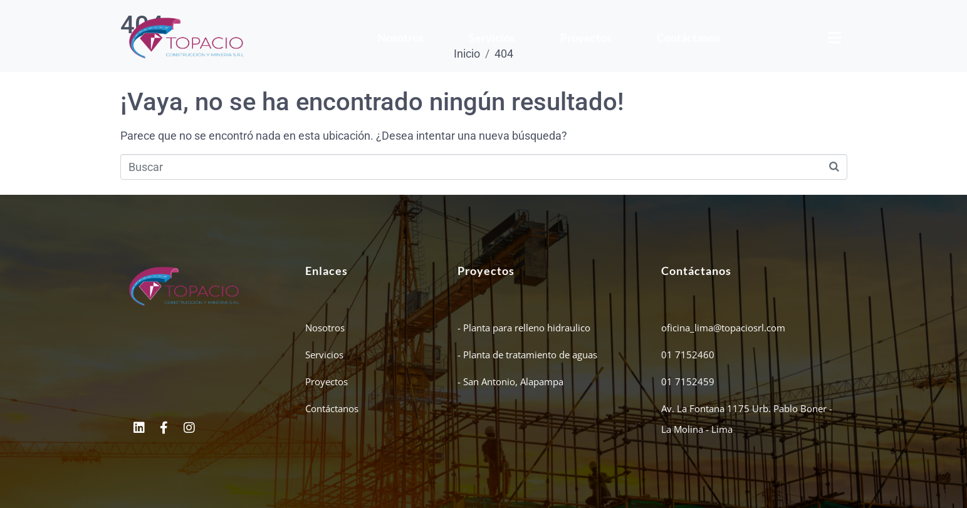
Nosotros (400, 37)
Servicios (492, 37)
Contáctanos (688, 37)
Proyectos (586, 37)
